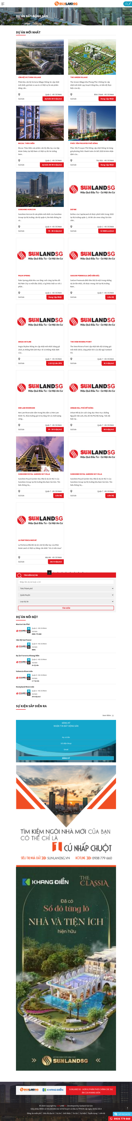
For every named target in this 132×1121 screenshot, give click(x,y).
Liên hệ (102, 1113)
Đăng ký (66, 758)
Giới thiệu (67, 1113)
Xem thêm (108, 715)
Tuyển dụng (92, 1113)
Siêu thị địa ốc (48, 1113)
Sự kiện (83, 1113)
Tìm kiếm (66, 608)
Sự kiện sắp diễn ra (31, 706)
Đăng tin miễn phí (34, 1113)
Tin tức (75, 1113)
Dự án (58, 1113)
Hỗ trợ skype (124, 1114)
